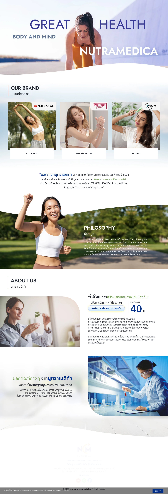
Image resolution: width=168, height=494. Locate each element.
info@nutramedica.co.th (96, 471)
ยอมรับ (158, 490)
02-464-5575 (71, 471)
